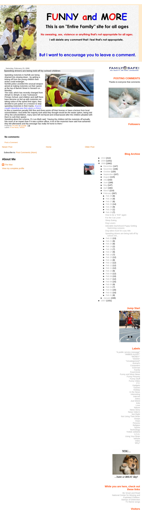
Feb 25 (109, 207)
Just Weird (135, 401)
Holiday (136, 390)
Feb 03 (109, 290)
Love (138, 405)
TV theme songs (132, 502)
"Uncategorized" (133, 361)
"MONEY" (135, 356)
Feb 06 (109, 282)
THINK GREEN (133, 432)
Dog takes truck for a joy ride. (118, 231)
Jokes (137, 399)
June (105, 182)
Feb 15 (109, 257)
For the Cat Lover (113, 218)
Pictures (136, 423)
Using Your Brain (132, 436)
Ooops (137, 419)
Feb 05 (109, 284)
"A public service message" (128, 352)
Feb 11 (109, 268)
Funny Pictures (133, 376)
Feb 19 (109, 246)
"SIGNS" (136, 359)
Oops (137, 421)
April (105, 188)
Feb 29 (109, 196)
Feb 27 (109, 201)
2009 (103, 161)
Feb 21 (109, 241)
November (108, 169)
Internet (136, 396)
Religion (136, 425)
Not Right (136, 414)
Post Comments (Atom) (26, 152)
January (107, 298)
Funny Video (134, 381)
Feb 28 (109, 199)
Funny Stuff (135, 379)
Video (137, 441)
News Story (135, 410)
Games (137, 387)
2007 (103, 301)
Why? (137, 443)
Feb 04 (109, 287)
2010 (103, 158)
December (108, 166)
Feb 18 (109, 249)
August (106, 177)
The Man (9, 165)
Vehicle (22, 127)
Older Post (89, 147)
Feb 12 (109, 265)
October (107, 171)
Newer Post (7, 147)
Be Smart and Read (131, 493)
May (105, 185)
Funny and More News (130, 374)
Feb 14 (109, 260)
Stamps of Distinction (130, 500)
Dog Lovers (110, 223)
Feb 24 (109, 209)
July (105, 180)
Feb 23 (109, 212)
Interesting (135, 394)
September (108, 174)
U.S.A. (137, 434)
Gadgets (136, 385)
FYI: (138, 383)
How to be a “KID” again (115, 215)
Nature (137, 407)
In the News (14, 127)
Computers (135, 365)
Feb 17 (109, 252)
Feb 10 (109, 271)
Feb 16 (109, 255)
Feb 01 (109, 295)
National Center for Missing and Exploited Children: (126, 496)
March (106, 190)
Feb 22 (109, 238)
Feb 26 (109, 204)
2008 (103, 163)
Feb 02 (109, 292)
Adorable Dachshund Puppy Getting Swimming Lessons (121, 227)
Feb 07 (109, 279)
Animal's (136, 363)
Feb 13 (109, 263)
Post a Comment (11, 142)
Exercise (136, 368)
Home (48, 147)
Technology (135, 430)
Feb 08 (109, 276)
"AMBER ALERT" (132, 354)
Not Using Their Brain (130, 416)
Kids (138, 403)
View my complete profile (13, 168)
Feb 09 (109, 274)
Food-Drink (135, 372)
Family (137, 370)
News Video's (134, 412)
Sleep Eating (111, 220)
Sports (137, 427)
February (107, 193)
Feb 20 (109, 244)
